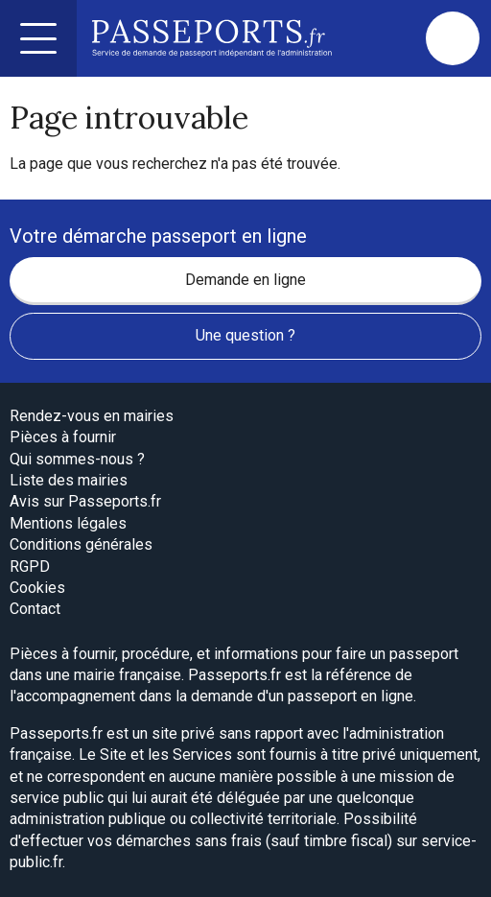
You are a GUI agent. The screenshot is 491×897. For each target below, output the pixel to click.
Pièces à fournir (63, 437)
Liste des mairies (69, 480)
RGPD (30, 566)
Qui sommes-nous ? (77, 459)
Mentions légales (68, 523)
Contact (35, 609)
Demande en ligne (245, 280)
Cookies (37, 587)
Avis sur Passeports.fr (85, 501)
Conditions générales (81, 544)
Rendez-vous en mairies (92, 416)
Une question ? (245, 335)
